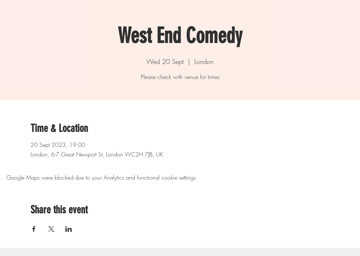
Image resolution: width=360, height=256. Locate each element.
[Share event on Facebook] (34, 229)
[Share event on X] (51, 229)
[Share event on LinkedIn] (68, 229)
